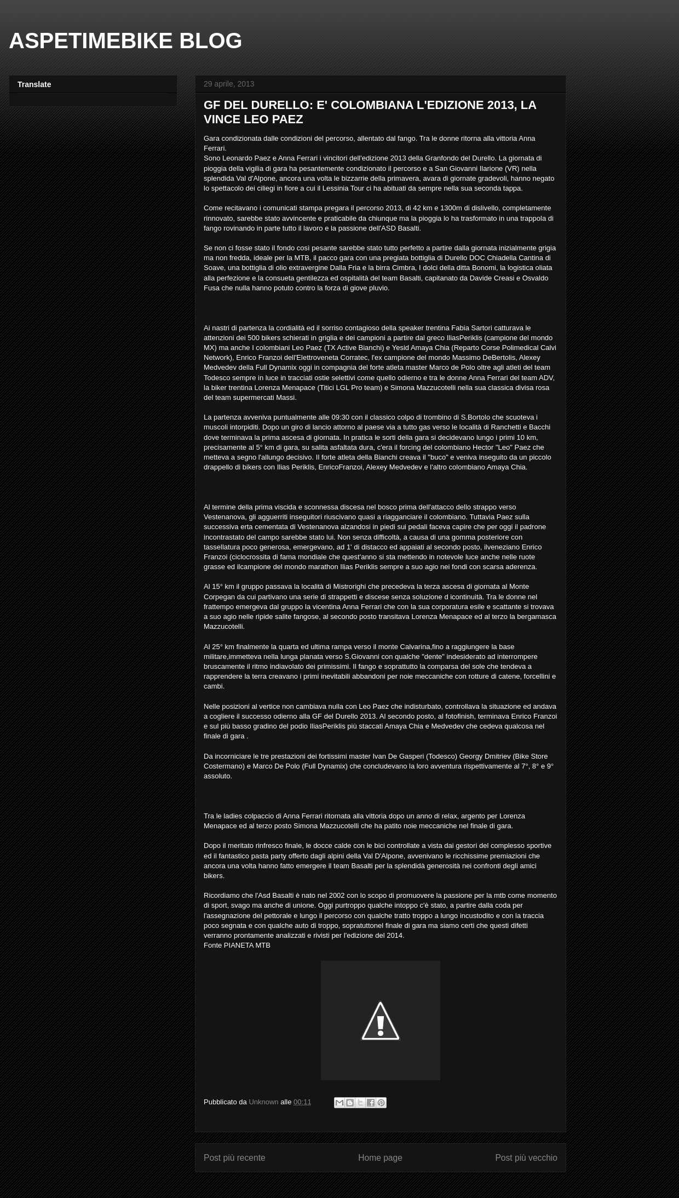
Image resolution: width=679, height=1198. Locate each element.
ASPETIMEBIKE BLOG (126, 40)
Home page (380, 1157)
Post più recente (235, 1157)
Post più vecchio (526, 1157)
